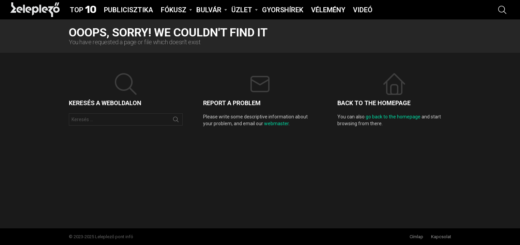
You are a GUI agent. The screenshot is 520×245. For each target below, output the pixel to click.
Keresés (176, 120)
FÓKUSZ (173, 10)
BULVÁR (208, 10)
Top (83, 10)
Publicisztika (128, 10)
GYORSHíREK (282, 10)
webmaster (276, 123)
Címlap (416, 236)
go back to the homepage (393, 116)
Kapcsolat (441, 236)
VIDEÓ (362, 10)
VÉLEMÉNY (328, 10)
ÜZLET (241, 10)
